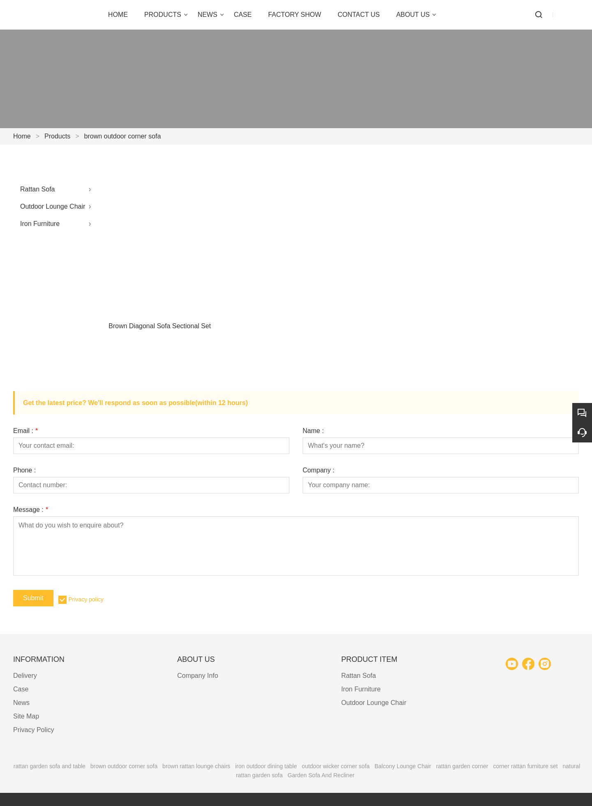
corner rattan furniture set (525, 766)
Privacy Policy (33, 729)
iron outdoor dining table (266, 766)
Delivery (25, 675)
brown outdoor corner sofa (122, 136)
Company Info (197, 675)
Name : (313, 431)
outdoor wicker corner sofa (336, 766)
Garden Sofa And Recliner (320, 775)
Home (22, 136)
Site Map (26, 716)
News (21, 702)
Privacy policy (86, 599)
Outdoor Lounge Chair (52, 206)
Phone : (24, 470)
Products (57, 136)
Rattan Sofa (37, 189)
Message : (30, 510)
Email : (25, 431)
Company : (318, 470)
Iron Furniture (40, 223)
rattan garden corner (462, 766)
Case (20, 689)
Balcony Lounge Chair (403, 766)
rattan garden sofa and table (50, 766)
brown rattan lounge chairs (196, 766)
